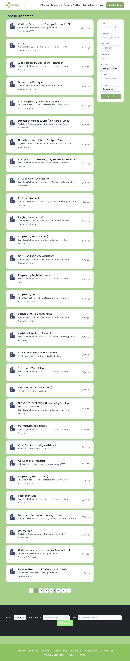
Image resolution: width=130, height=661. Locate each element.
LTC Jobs (44, 5)
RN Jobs (45, 650)
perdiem (64, 164)
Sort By (104, 85)
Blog (64, 650)
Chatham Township (27, 51)
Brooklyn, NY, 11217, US (27, 564)
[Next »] (68, 598)
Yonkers (21, 70)
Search (110, 96)
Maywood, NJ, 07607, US (28, 583)
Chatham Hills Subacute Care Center (34, 47)
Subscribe (65, 630)
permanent (52, 27)
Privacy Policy (90, 650)
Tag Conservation (26, 360)
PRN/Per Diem (66, 145)
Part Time (58, 86)
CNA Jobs (21, 650)
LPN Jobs (33, 650)
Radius (104, 74)
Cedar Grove (24, 129)
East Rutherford (54, 360)
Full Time (65, 67)
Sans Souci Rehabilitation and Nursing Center (38, 67)
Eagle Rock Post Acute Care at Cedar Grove (37, 125)
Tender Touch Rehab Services (31, 27)
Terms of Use (106, 650)
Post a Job (115, 5)
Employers (56, 5)
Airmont (32, 109)
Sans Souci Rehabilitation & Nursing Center (37, 204)
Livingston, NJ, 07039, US (57, 470)
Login (101, 5)
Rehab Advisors (25, 470)
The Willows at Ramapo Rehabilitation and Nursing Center (43, 106)
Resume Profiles (72, 5)
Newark (50, 454)
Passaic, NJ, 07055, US (27, 31)
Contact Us (88, 5)
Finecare (22, 395)
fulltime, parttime (62, 47)
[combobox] (111, 37)
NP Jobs (56, 650)
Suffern (32, 305)
